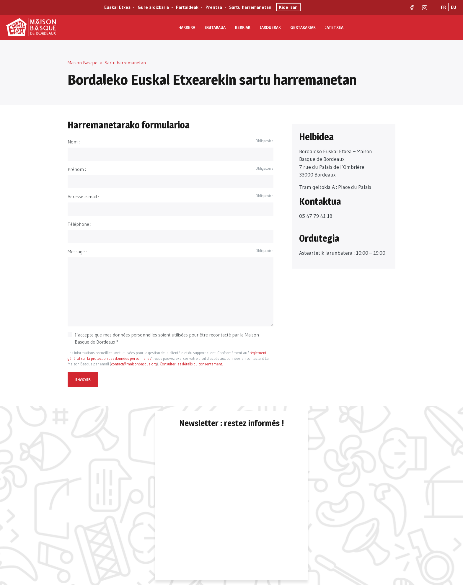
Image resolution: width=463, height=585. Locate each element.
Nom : (74, 142)
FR (443, 7)
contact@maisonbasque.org (134, 364)
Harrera (186, 27)
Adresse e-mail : (83, 197)
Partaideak (187, 7)
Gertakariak (303, 27)
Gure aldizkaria (153, 7)
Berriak (242, 27)
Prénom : (77, 169)
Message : (77, 251)
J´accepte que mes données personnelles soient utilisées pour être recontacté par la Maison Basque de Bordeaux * (167, 338)
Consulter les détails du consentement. (191, 364)
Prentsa (214, 7)
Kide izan (288, 7)
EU (453, 7)
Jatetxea (334, 27)
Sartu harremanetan (250, 7)
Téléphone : (79, 224)
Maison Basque (82, 63)
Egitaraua (215, 27)
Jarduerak (270, 27)
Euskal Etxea (117, 7)
